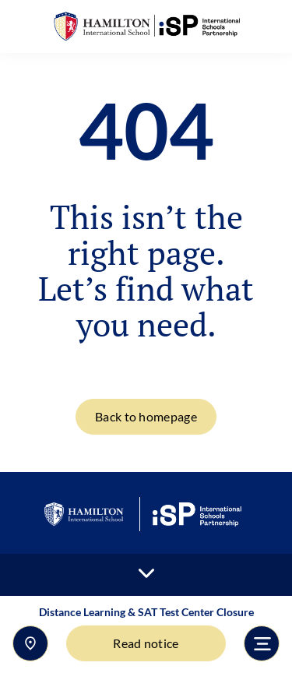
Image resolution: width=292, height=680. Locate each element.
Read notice (146, 643)
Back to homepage (146, 416)
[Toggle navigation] (262, 643)
